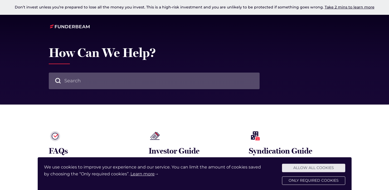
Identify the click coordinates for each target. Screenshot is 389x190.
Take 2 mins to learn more (350, 7)
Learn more (142, 176)
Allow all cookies (313, 170)
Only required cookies (314, 183)
